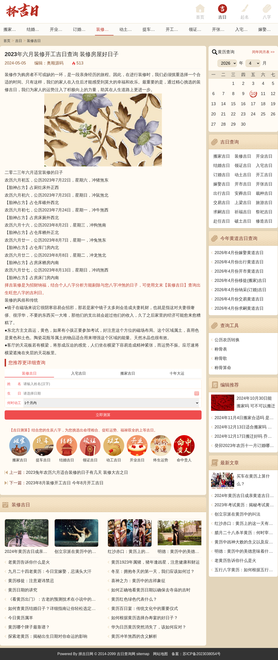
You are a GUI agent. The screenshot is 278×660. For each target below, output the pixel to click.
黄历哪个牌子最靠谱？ (29, 627)
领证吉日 (197, 29)
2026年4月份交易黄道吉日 (239, 299)
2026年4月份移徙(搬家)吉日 (240, 280)
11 (263, 93)
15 (233, 104)
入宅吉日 (243, 29)
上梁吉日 (243, 202)
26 (273, 114)
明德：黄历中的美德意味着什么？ (245, 551)
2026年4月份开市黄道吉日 (239, 271)
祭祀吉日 (264, 212)
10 (253, 93)
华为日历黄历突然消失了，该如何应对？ (148, 627)
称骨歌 (221, 358)
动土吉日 (127, 29)
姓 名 (14, 384)
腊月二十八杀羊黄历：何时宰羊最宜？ (245, 532)
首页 (6, 41)
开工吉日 (174, 29)
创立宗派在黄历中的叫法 (237, 514)
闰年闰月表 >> (263, 52)
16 (243, 104)
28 (223, 124)
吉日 (222, 17)
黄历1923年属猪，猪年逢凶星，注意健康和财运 (155, 562)
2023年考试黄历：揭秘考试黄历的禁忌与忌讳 (245, 505)
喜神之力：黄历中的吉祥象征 (138, 580)
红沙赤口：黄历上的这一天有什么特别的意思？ (245, 523)
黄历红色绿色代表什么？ (134, 599)
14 (223, 104)
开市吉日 (243, 184)
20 (213, 114)
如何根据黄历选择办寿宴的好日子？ (144, 617)
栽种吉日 (264, 193)
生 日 (14, 393)
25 (263, 114)
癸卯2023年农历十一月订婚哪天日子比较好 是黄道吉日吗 (245, 445)
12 (273, 93)
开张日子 (220, 29)
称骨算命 (223, 367)
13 (213, 104)
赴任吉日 (221, 221)
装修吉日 (104, 29)
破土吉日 (243, 221)
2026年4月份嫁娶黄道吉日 (239, 252)
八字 (267, 17)
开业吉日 (58, 29)
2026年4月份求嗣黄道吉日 (239, 308)
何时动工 (14, 403)
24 (253, 114)
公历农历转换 (227, 340)
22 (233, 114)
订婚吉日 (81, 29)
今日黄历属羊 (20, 617)
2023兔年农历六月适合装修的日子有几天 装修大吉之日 (77, 472)
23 (243, 114)
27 (213, 124)
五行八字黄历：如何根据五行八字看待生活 (245, 570)
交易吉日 (221, 202)
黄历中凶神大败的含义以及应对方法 (245, 542)
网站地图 (160, 654)
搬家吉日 (11, 29)
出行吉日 (221, 193)
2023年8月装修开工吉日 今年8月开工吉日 (65, 483)
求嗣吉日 (221, 212)
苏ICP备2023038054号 (202, 654)
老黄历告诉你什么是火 (29, 562)
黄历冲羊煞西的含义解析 (134, 636)
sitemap (142, 654)
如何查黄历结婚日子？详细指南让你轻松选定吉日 (53, 608)
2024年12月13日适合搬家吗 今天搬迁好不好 (245, 427)
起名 (244, 17)
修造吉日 (264, 221)
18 (263, 104)
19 (273, 104)
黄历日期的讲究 (22, 590)
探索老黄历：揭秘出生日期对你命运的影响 (47, 636)
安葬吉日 (243, 193)
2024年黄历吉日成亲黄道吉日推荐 (245, 495)
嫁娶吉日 (266, 29)
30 (243, 124)
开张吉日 (264, 184)
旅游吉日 (264, 202)
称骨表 (221, 349)
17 (253, 104)
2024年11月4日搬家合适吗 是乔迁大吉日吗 (245, 417)
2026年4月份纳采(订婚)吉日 (240, 289)
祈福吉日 (243, 212)
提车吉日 (150, 29)
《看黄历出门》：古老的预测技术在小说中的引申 (53, 599)
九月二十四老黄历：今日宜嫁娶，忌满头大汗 (50, 571)
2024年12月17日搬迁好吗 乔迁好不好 (245, 436)
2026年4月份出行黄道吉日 (239, 262)
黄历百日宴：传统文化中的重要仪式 (144, 608)
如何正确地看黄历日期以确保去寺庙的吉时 (150, 590)
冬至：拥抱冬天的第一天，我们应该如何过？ (153, 571)
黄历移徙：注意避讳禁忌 (31, 580)
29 (233, 124)
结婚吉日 (35, 29)
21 (223, 114)
